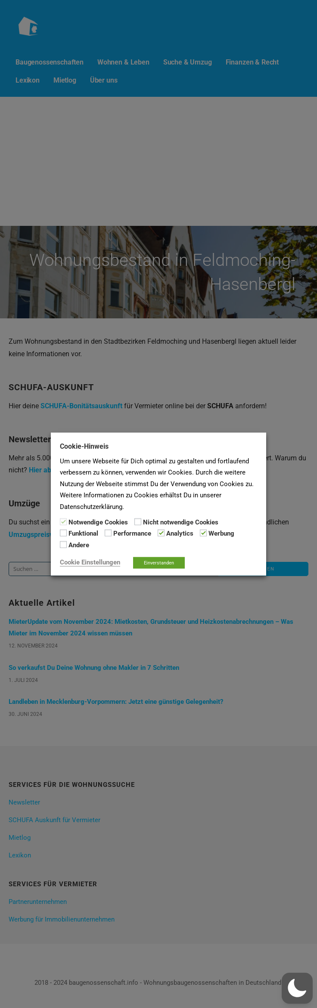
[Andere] (63, 544)
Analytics (179, 533)
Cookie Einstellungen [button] (90, 562)
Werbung (221, 533)
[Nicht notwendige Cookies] (137, 521)
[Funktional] (63, 533)
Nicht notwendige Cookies (180, 522)
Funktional (83, 533)
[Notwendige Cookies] (63, 521)
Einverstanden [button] (159, 563)
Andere (78, 545)
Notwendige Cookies (98, 522)
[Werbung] (203, 533)
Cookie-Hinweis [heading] (84, 446)
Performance (132, 533)
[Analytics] (161, 533)
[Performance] (108, 533)
